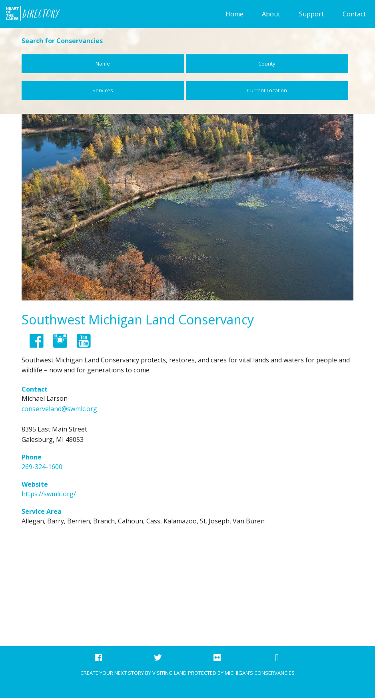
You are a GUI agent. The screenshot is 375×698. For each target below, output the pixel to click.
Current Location (267, 90)
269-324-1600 (42, 466)
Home (234, 14)
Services (102, 90)
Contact (354, 14)
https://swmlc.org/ (49, 493)
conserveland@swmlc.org (59, 408)
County (266, 63)
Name (103, 63)
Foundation (30, 14)
